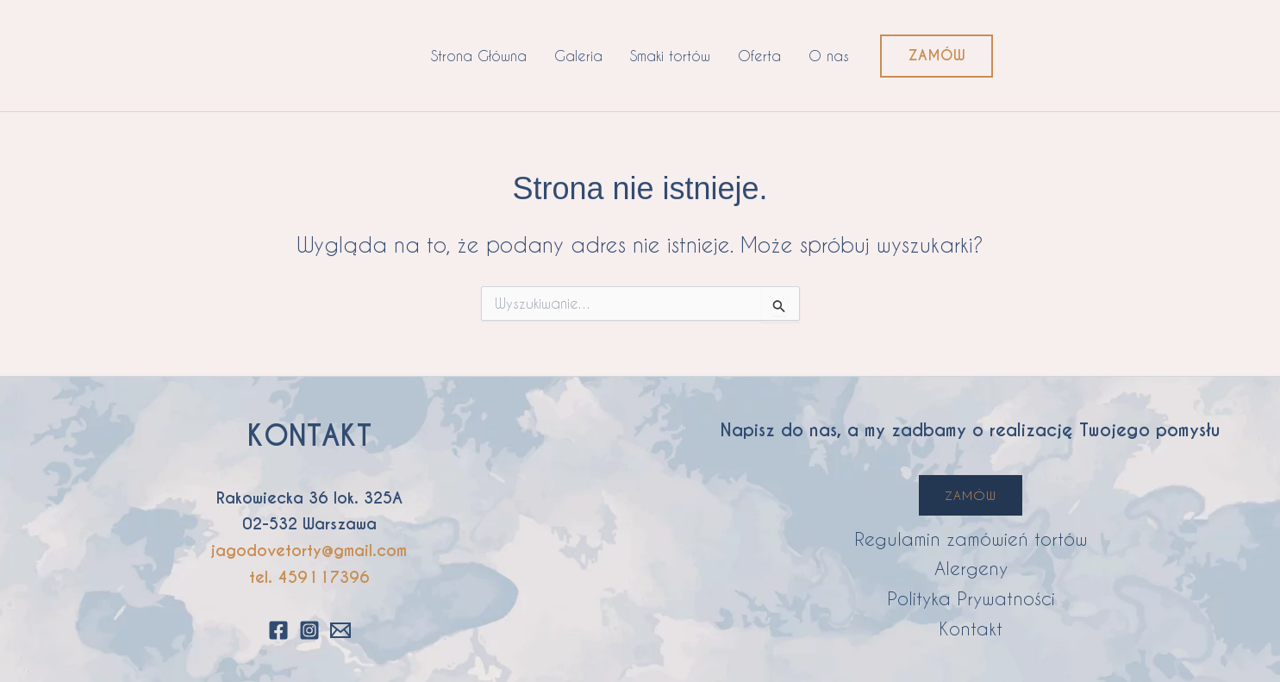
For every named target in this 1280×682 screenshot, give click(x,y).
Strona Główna (479, 55)
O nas (829, 55)
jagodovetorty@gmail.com (309, 550)
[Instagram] (309, 630)
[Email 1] (340, 630)
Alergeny (971, 568)
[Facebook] (278, 630)
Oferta (759, 55)
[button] (936, 56)
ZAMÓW (970, 495)
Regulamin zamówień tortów (971, 538)
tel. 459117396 (309, 577)
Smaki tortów (670, 55)
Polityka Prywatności (971, 598)
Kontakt (970, 628)
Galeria (578, 55)
